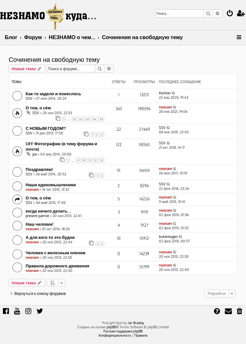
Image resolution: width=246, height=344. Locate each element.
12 (95, 160)
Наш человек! (39, 224)
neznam (165, 107)
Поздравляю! (39, 169)
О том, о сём (38, 107)
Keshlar (165, 93)
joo (34, 154)
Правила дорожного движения (57, 265)
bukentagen (168, 236)
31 (74, 119)
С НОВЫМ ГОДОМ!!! (46, 128)
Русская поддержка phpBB (123, 331)
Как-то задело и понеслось (53, 93)
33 (87, 119)
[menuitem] (230, 14)
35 (101, 119)
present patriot (37, 216)
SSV (29, 98)
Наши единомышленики (51, 184)
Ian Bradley (136, 323)
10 (83, 160)
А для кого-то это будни (50, 237)
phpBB (111, 327)
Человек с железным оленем (56, 252)
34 (94, 119)
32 (80, 119)
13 (101, 160)
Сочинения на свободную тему (54, 59)
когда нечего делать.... (48, 211)
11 (90, 160)
